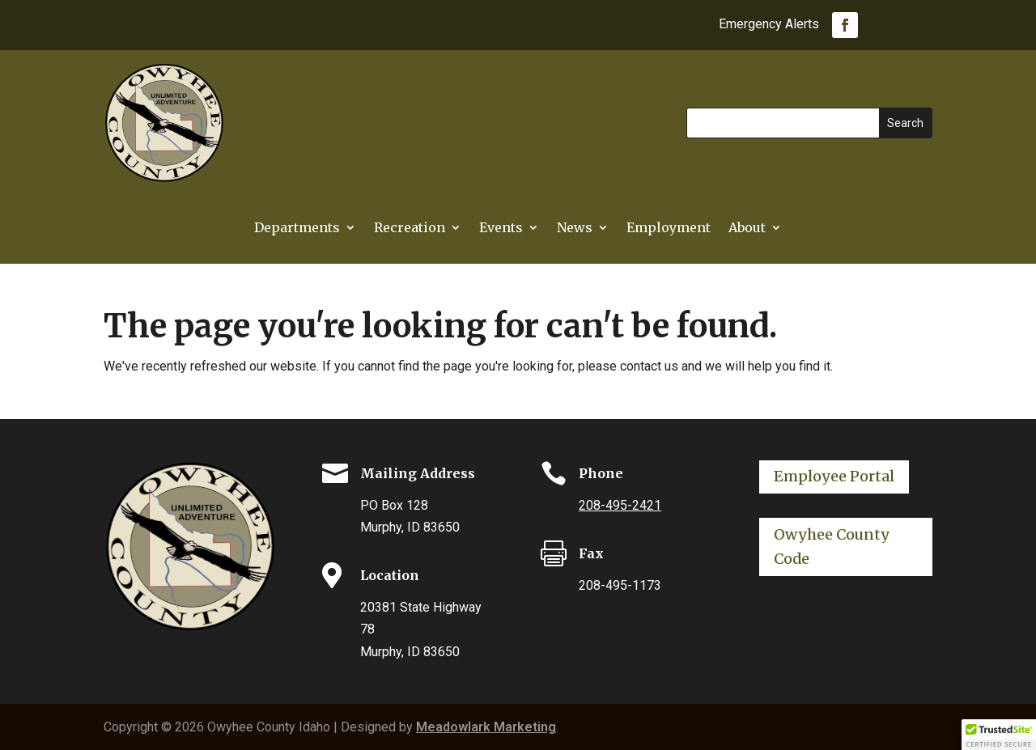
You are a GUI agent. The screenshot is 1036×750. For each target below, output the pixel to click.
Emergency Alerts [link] (769, 25)
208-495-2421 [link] (620, 505)
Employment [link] (668, 228)
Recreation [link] (409, 228)
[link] (845, 25)
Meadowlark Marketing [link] (486, 727)
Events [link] (501, 228)
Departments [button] (297, 228)
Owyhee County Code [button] (832, 547)
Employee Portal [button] (834, 476)
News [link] (574, 228)
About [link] (747, 228)
